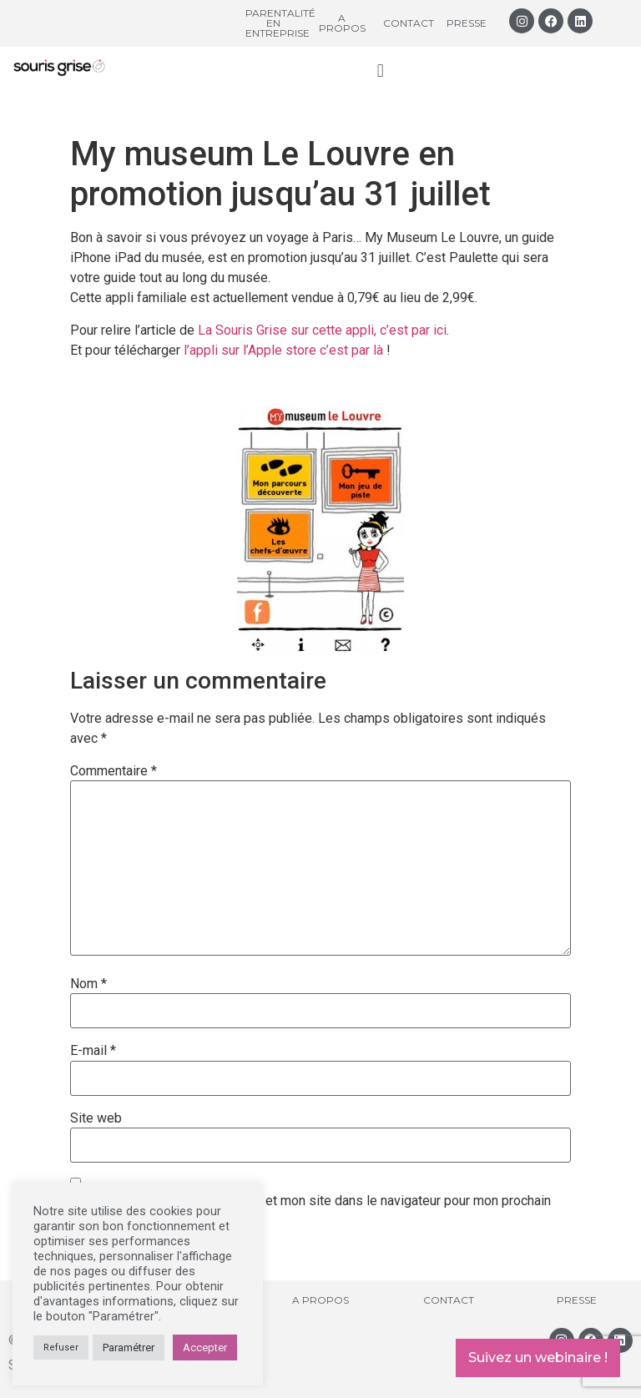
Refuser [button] (60, 1347)
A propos (342, 23)
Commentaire (113, 771)
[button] (380, 70)
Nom (88, 984)
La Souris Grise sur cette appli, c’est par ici (322, 330)
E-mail (93, 1050)
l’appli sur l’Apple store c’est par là (285, 350)
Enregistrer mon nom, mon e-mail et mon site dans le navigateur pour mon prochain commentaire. (310, 1207)
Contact (408, 23)
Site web (96, 1118)
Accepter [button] (205, 1347)
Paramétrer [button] (128, 1347)
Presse (467, 23)
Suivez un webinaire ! (538, 1357)
